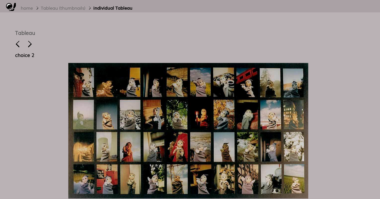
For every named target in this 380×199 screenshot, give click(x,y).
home (27, 7)
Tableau (25, 32)
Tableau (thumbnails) (63, 7)
